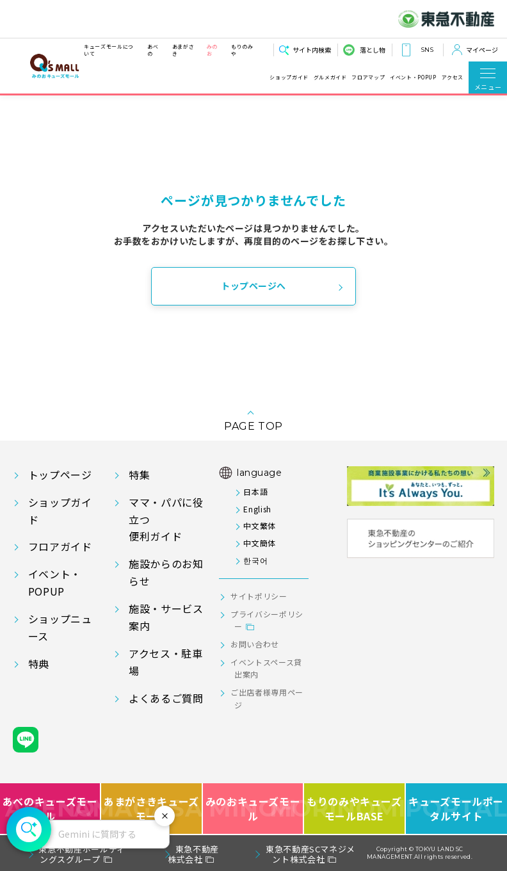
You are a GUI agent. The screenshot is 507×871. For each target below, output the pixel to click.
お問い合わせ (254, 644)
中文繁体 (259, 525)
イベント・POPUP (413, 77)
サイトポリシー (258, 595)
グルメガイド (330, 77)
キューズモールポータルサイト (456, 808)
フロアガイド (60, 546)
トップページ (60, 474)
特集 (139, 474)
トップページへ (253, 285)
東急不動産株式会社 (193, 854)
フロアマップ (368, 77)
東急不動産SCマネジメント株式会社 (310, 854)
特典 (38, 663)
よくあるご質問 (166, 698)
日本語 (255, 491)
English (257, 508)
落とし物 (372, 49)
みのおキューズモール (253, 808)
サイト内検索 (312, 49)
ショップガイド (289, 77)
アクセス (453, 77)
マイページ (482, 49)
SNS (427, 49)
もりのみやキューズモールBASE (354, 808)
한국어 (255, 560)
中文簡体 (259, 542)
